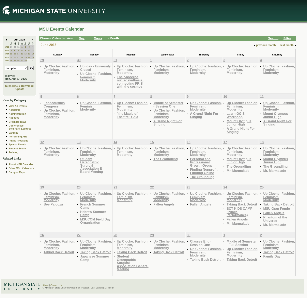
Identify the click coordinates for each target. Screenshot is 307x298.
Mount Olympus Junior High (239, 122)
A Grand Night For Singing (167, 122)
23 (26, 57)
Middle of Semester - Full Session (242, 243)
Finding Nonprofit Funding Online (204, 171)
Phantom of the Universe (275, 218)
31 (18, 47)
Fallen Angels (163, 204)
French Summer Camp (92, 206)
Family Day (271, 256)
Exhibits (13, 132)
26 (11, 61)
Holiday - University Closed (95, 67)
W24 (7, 54)
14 (18, 54)
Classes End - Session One (201, 243)
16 (26, 54)
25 (33, 57)
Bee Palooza (53, 204)
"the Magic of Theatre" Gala (127, 115)
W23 (7, 50)
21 (18, 57)
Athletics (14, 117)
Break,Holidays (18, 121)
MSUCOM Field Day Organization (95, 221)
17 (29, 54)
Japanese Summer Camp (94, 258)
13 (15, 54)
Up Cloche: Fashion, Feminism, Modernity (59, 69)
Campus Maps (17, 172)
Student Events (18, 148)
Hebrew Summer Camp (93, 213)
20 (15, 57)
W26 (7, 61)
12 (11, 54)
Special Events (17, 144)
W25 (7, 57)
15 (22, 54)
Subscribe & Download (19, 85)
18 (33, 54)
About (46, 285)
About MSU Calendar (21, 164)
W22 (7, 47)
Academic (14, 110)
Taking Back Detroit (242, 204)
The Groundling (165, 159)
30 (15, 47)
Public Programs (18, 140)
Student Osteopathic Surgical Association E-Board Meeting (91, 165)
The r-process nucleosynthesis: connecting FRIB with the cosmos (130, 81)
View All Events (18, 106)
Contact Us (56, 285)
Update (19, 88)
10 (29, 50)
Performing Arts (18, 136)
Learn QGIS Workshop (236, 115)
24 (29, 57)
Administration (17, 114)
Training (13, 152)
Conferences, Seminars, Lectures (20, 127)
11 (33, 50)
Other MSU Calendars (21, 168)
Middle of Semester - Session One (168, 104)
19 (11, 57)
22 (22, 57)
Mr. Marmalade (238, 170)
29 (11, 47)
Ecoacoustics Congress (54, 104)
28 (18, 61)
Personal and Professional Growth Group (201, 162)
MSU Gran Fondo (276, 208)
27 (15, 61)
